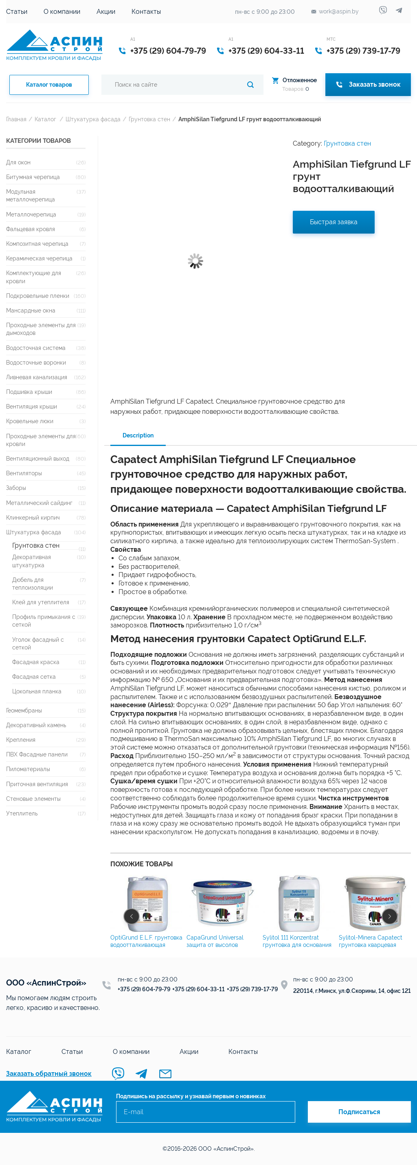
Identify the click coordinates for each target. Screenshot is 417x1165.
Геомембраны (24, 710)
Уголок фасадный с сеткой (38, 643)
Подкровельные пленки (37, 295)
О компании (62, 11)
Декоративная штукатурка (31, 560)
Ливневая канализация (36, 377)
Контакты (146, 11)
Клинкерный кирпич (33, 517)
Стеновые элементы (33, 798)
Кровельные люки (29, 420)
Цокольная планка (36, 691)
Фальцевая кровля (30, 228)
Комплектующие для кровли (33, 276)
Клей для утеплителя (40, 602)
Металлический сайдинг (39, 502)
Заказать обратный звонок (49, 1074)
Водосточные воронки (36, 362)
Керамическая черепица (39, 258)
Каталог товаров (49, 84)
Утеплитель (21, 813)
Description (138, 435)
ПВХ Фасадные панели (37, 754)
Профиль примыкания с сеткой (43, 620)
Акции (106, 11)
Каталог (45, 119)
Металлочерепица (31, 214)
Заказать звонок (368, 84)
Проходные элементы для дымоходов (41, 328)
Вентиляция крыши (31, 406)
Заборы (16, 487)
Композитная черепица (37, 243)
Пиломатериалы (28, 768)
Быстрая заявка (334, 222)
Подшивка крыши (29, 391)
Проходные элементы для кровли (41, 440)
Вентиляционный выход (37, 458)
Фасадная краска (35, 661)
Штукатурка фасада (93, 119)
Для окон (18, 162)
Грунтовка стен (149, 119)
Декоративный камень (36, 724)
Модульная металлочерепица (30, 195)
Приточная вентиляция (37, 783)
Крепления (20, 739)
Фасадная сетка (34, 676)
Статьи (16, 11)
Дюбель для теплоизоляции (32, 583)
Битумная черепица (33, 176)
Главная (16, 119)
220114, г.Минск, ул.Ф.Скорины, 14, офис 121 (352, 991)
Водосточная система (36, 347)
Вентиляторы (24, 473)
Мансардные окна (30, 310)
